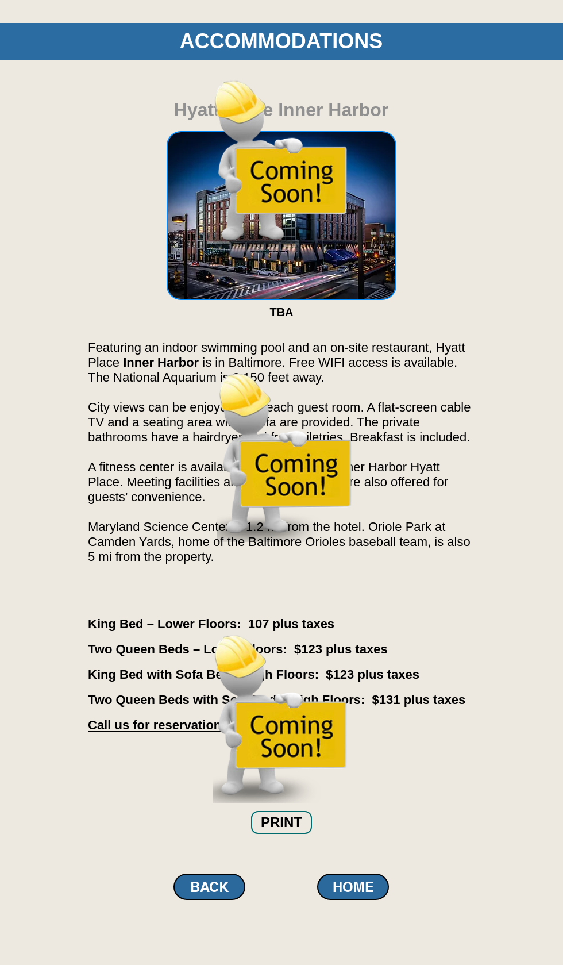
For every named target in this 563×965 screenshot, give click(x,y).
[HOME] (353, 887)
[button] (281, 822)
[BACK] (209, 887)
